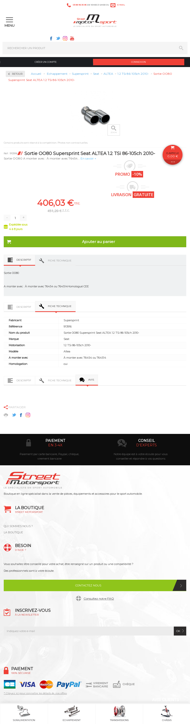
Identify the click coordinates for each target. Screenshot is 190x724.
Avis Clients (165, 700)
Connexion (138, 62)
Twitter (58, 38)
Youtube (72, 38)
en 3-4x (55, 445)
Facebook (51, 38)
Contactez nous (88, 585)
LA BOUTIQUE (13, 532)
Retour (17, 74)
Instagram (65, 38)
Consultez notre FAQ (99, 598)
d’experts (146, 445)
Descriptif (23, 259)
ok (178, 631)
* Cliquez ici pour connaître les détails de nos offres (35, 693)
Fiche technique (60, 260)
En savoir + (88, 158)
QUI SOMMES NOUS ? (18, 526)
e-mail (121, 4)
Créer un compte (46, 62)
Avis (91, 379)
